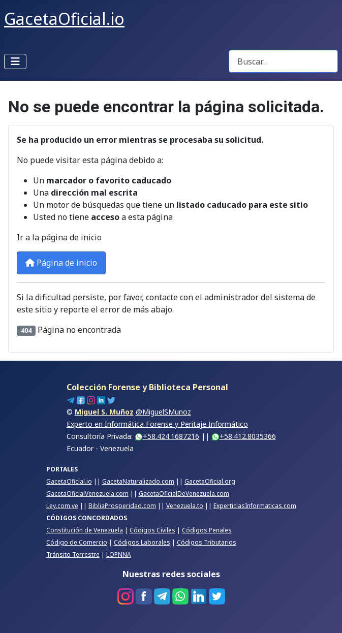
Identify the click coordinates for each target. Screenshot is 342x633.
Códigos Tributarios (206, 542)
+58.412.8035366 (243, 436)
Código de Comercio (76, 542)
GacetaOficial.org (209, 481)
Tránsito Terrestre (73, 554)
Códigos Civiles (152, 530)
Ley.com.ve (62, 505)
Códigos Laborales (142, 542)
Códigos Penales (207, 530)
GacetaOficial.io (69, 481)
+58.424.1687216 (167, 436)
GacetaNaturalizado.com (138, 481)
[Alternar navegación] (15, 61)
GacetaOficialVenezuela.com (87, 493)
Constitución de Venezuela (84, 530)
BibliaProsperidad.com (122, 505)
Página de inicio (61, 262)
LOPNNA (118, 554)
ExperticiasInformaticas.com (254, 505)
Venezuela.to (184, 505)
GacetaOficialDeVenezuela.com (184, 493)
